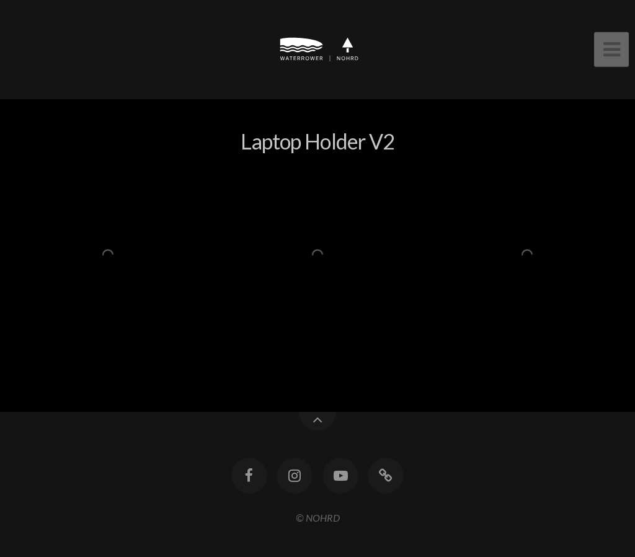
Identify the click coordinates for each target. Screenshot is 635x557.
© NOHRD (318, 518)
